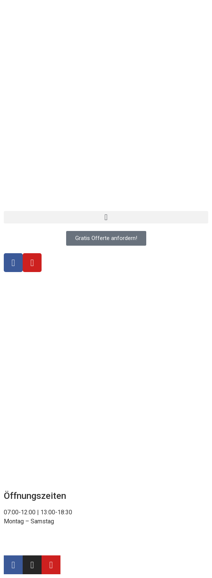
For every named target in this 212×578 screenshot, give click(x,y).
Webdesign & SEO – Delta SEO (118, 543)
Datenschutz (20, 543)
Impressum (57, 543)
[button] (106, 217)
